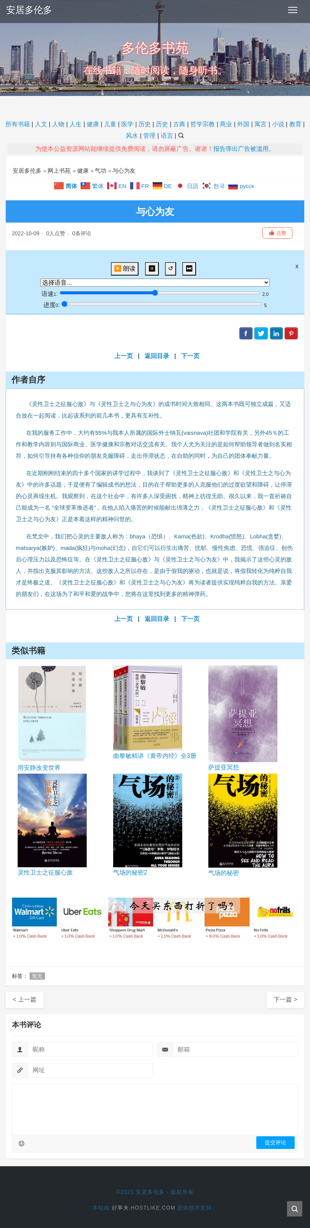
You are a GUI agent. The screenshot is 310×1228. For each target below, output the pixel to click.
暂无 (37, 976)
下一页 (190, 356)
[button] (277, 233)
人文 (41, 124)
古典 (179, 124)
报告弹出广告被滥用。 (244, 148)
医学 (127, 124)
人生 (75, 124)
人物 (58, 124)
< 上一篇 (24, 999)
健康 (93, 124)
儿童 (110, 124)
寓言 (260, 124)
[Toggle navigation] (293, 10)
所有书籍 (17, 124)
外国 (243, 124)
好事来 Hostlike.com (143, 1208)
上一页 (123, 356)
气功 (100, 170)
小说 (278, 124)
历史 (145, 124)
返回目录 (157, 356)
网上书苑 (59, 170)
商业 (226, 124)
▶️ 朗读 (124, 268)
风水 (132, 135)
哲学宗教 (202, 124)
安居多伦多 (29, 10)
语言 (167, 135)
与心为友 (123, 170)
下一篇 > (285, 999)
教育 (295, 124)
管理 (149, 135)
